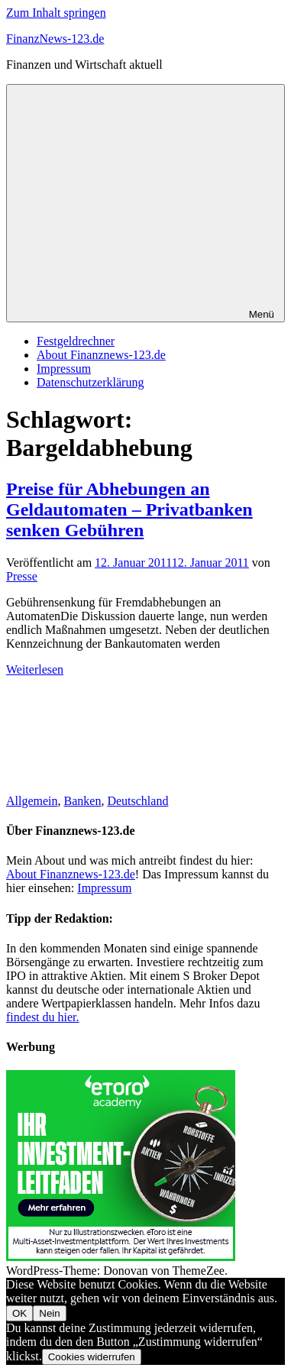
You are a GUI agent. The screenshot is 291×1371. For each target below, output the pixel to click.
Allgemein (32, 800)
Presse (21, 576)
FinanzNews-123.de (55, 38)
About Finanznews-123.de (101, 354)
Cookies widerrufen (91, 1357)
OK (19, 1313)
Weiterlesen (34, 669)
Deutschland (137, 800)
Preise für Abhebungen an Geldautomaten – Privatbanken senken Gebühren (129, 509)
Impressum (64, 368)
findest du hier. (42, 1016)
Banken (83, 800)
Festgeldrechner (76, 341)
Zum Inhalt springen (56, 12)
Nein (49, 1313)
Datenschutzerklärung (90, 382)
